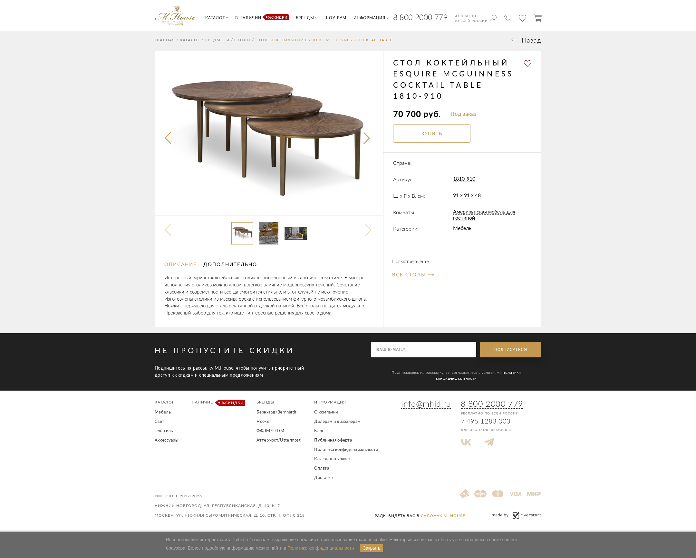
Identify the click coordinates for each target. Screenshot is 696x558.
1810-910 (464, 180)
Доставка (323, 479)
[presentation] (168, 140)
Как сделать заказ (332, 460)
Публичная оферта (333, 441)
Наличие (217, 404)
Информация (330, 403)
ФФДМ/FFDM (270, 432)
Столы (242, 42)
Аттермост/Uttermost (278, 441)
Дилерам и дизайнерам (337, 422)
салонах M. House (443, 517)
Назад (531, 41)
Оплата (321, 469)
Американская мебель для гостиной (484, 216)
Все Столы (413, 276)
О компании (326, 413)
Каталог (190, 42)
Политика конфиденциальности (346, 450)
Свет (159, 422)
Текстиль (164, 432)
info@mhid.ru (426, 405)
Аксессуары (166, 441)
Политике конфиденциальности (320, 548)
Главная (165, 42)
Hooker (263, 422)
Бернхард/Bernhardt (276, 413)
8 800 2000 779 (420, 17)
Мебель (462, 229)
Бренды (265, 403)
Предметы (217, 42)
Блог (319, 432)
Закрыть (371, 548)
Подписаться (510, 351)
